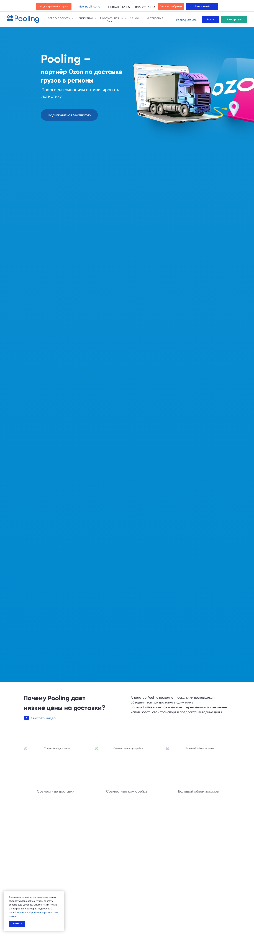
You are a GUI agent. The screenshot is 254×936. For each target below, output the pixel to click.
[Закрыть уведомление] (61, 894)
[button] (69, 115)
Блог (109, 21)
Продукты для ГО (112, 18)
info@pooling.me (89, 6)
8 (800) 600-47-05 (118, 7)
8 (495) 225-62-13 (144, 7)
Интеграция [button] (155, 18)
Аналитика (86, 18)
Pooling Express (186, 20)
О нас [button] (134, 18)
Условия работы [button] (59, 18)
